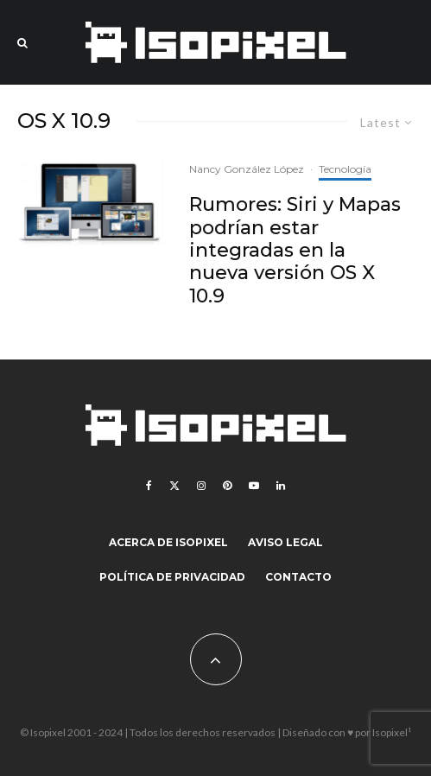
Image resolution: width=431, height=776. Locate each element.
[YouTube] (254, 485)
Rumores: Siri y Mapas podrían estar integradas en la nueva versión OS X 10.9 (295, 251)
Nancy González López (246, 168)
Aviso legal (285, 542)
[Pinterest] (227, 485)
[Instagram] (201, 485)
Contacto (298, 576)
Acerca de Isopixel (168, 542)
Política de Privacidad (172, 576)
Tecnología (345, 168)
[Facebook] (149, 485)
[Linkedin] (281, 485)
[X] (174, 485)
